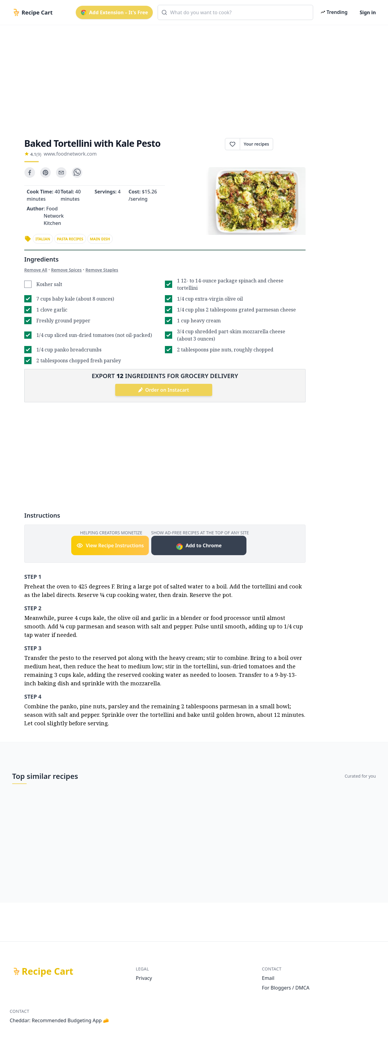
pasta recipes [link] (70, 239)
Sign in (368, 12)
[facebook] (29, 172)
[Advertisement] (191, 76)
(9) (38, 154)
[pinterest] (45, 172)
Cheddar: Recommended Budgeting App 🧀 (59, 1020)
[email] (61, 172)
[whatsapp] (77, 172)
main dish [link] (100, 239)
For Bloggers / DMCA (285, 987)
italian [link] (42, 239)
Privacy (144, 978)
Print (289, 144)
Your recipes (256, 144)
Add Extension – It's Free (114, 12)
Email (268, 978)
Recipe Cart (47, 971)
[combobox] (235, 12)
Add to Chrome (199, 546)
